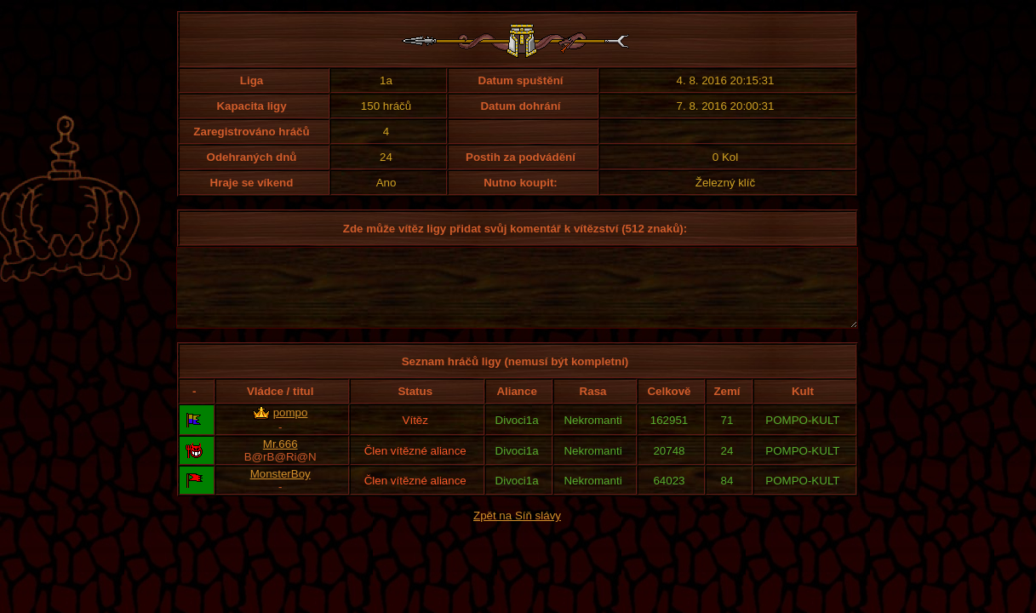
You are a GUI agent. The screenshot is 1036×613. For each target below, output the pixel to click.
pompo (290, 427)
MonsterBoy (280, 489)
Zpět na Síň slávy (517, 530)
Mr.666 (280, 459)
